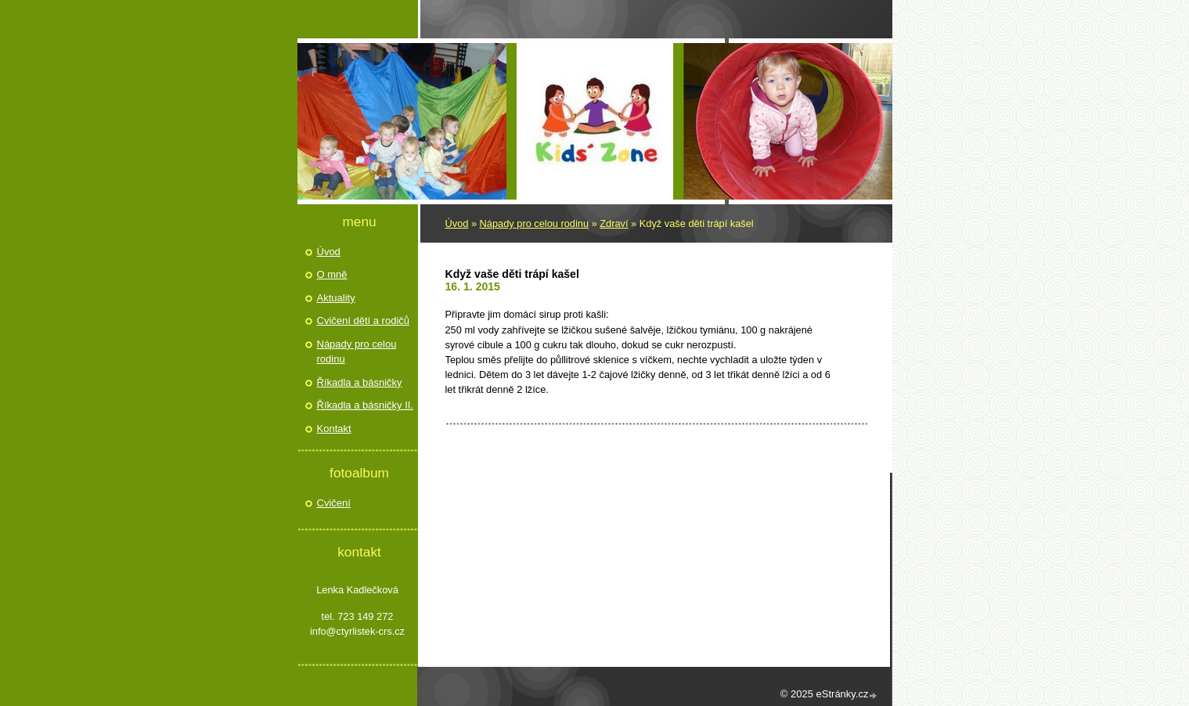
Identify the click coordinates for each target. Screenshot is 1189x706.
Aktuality (336, 298)
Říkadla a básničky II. (365, 405)
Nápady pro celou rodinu (534, 223)
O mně (332, 274)
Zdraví (614, 223)
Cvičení (334, 503)
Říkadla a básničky (359, 382)
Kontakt (334, 428)
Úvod (457, 223)
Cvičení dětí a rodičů (363, 320)
